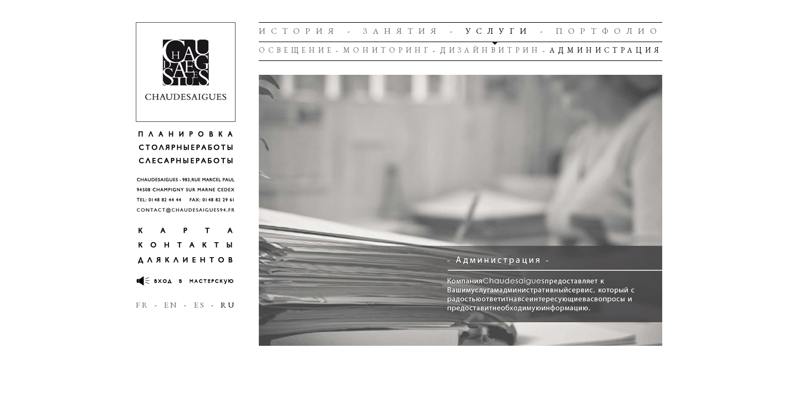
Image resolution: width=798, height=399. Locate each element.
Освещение (296, 50)
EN (171, 304)
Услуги (499, 30)
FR (142, 304)
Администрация (606, 50)
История (299, 30)
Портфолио (609, 30)
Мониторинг (387, 50)
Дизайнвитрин (490, 50)
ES (200, 304)
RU (228, 304)
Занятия (402, 30)
